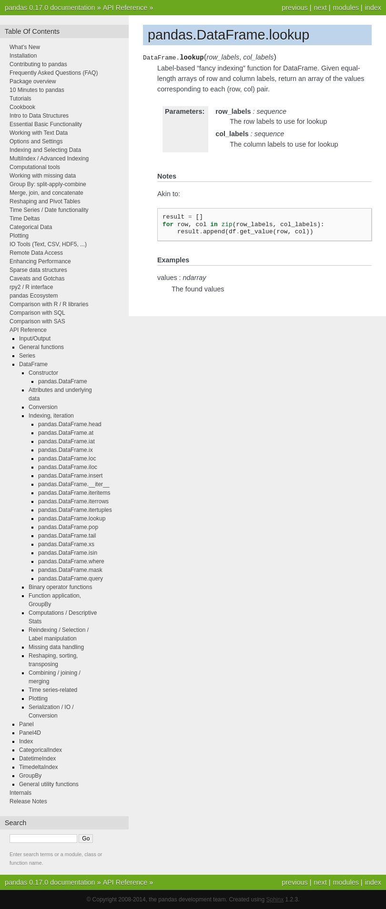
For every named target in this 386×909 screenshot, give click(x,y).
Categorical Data (31, 227)
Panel (26, 724)
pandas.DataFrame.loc (67, 458)
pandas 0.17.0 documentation (50, 7)
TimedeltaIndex (38, 767)
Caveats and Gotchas (37, 278)
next (320, 7)
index (373, 7)
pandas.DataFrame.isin (67, 552)
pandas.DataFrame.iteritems (74, 492)
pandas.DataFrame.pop (68, 527)
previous (294, 7)
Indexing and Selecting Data (45, 150)
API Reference (125, 7)
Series (27, 355)
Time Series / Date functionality (49, 210)
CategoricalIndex (40, 750)
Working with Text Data (39, 133)
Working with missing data (43, 175)
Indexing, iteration (51, 415)
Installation (23, 55)
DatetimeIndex (37, 758)
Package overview (33, 81)
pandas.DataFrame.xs (66, 544)
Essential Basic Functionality (46, 124)
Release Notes (28, 801)
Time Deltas (25, 218)
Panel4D (30, 732)
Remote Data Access (36, 253)
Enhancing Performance (40, 261)
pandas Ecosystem (34, 295)
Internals (20, 792)
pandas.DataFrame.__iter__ (73, 484)
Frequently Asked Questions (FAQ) (54, 73)
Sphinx (275, 899)
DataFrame (33, 364)
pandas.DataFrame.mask (70, 570)
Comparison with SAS (37, 321)
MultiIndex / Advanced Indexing (49, 158)
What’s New (25, 47)
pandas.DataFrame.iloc (67, 467)
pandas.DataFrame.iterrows (73, 501)
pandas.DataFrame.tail (67, 535)
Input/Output (35, 338)
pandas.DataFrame (62, 381)
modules (345, 7)
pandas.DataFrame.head (70, 424)
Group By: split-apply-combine (48, 184)
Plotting (19, 235)
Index (26, 741)
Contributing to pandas (38, 64)
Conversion (43, 407)
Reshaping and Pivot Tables (45, 201)
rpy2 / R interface (31, 287)
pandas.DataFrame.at (65, 433)
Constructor (43, 373)
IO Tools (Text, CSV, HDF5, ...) (48, 244)
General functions (41, 347)
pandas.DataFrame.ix (65, 450)
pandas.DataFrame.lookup (71, 518)
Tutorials (20, 98)
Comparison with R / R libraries (49, 304)
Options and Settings (36, 141)
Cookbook (22, 107)
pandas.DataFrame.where (71, 561)
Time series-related (53, 690)
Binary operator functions (60, 587)
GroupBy (30, 775)
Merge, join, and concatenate (46, 193)
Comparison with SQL (37, 313)
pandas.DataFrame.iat (66, 441)
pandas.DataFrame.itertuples (75, 510)
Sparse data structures (38, 270)
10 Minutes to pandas (37, 90)
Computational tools (35, 167)
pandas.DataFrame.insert (70, 475)
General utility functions (49, 784)
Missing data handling (56, 647)
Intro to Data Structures (39, 115)
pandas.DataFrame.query (70, 578)
